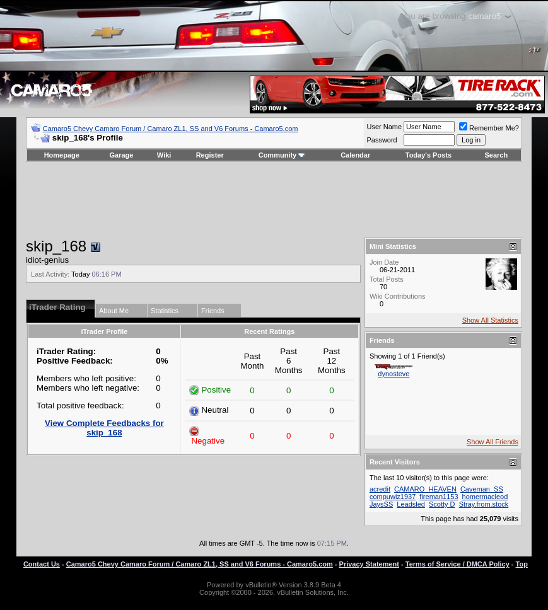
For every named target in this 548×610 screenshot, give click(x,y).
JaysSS (381, 504)
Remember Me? (489, 128)
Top (522, 564)
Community (282, 155)
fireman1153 (438, 496)
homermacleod (485, 496)
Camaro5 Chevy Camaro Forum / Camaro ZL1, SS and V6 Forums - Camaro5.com (170, 128)
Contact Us (41, 564)
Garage (122, 155)
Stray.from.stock (484, 504)
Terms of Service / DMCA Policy (457, 564)
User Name (384, 126)
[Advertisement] (273, 199)
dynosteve (393, 373)
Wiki (164, 155)
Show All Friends (492, 442)
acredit (380, 489)
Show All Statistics (490, 320)
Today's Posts (428, 155)
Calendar (355, 155)
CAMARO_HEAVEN (425, 489)
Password (381, 140)
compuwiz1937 (393, 496)
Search (496, 155)
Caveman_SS (481, 489)
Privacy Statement (369, 564)
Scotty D (442, 504)
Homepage (61, 155)
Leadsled (411, 504)
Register (210, 155)
